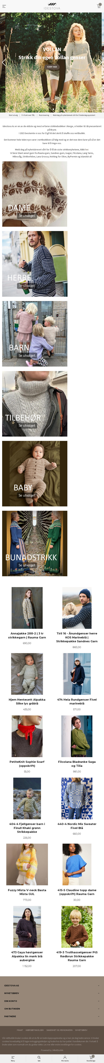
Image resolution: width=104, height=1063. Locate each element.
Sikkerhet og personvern (59, 1030)
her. (87, 149)
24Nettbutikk (57, 1050)
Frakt (20, 1030)
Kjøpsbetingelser (35, 1030)
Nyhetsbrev (81, 1030)
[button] (100, 62)
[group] (52, 63)
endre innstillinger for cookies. (68, 1044)
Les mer (47, 1044)
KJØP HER (52, 67)
